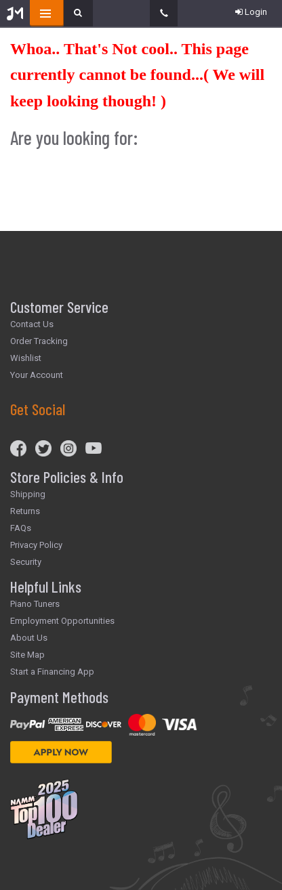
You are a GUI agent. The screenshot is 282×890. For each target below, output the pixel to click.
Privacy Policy (36, 545)
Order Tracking (39, 341)
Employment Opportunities (62, 621)
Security (25, 562)
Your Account (36, 375)
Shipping (27, 494)
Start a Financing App (52, 671)
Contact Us (32, 324)
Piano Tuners (35, 604)
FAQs (20, 528)
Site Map (27, 655)
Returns (25, 511)
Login (251, 12)
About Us (28, 638)
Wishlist (25, 358)
